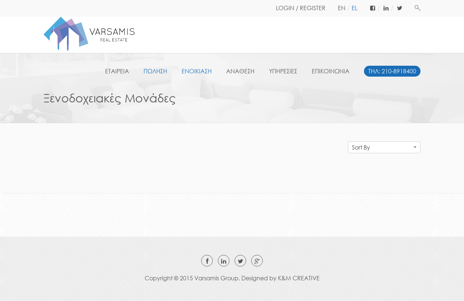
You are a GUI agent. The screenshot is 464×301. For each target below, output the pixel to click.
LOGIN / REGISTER (301, 8)
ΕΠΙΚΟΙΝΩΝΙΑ (330, 71)
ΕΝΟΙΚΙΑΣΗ (197, 71)
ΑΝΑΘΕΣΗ (240, 71)
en (341, 8)
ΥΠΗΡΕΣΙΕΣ (283, 71)
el (354, 8)
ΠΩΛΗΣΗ (155, 71)
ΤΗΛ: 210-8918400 (392, 71)
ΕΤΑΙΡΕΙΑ (117, 71)
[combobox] (384, 147)
